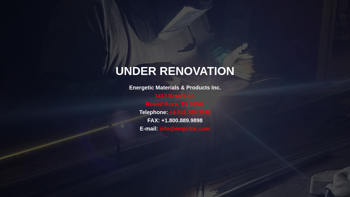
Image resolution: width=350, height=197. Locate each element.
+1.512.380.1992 (190, 112)
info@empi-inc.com (185, 129)
